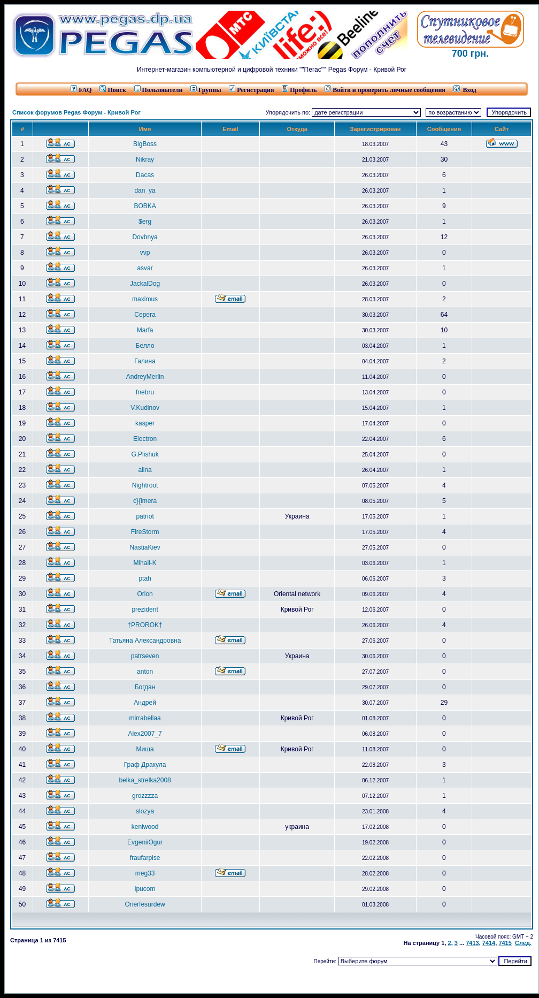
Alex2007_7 (144, 733)
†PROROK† (144, 625)
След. (523, 943)
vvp (145, 252)
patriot (144, 516)
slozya (145, 811)
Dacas (145, 175)
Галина (145, 361)
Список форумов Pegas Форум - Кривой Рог (76, 112)
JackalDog (145, 283)
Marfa (145, 330)
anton (145, 671)
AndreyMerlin (145, 376)
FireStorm (145, 532)
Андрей (145, 702)
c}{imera (145, 501)
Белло (145, 345)
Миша (145, 749)
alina (144, 470)
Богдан (145, 687)
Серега (144, 314)
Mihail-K (144, 563)
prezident (145, 609)
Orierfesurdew (145, 904)
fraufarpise (145, 858)
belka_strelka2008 (145, 780)
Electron (145, 439)
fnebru (145, 392)
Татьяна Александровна (145, 640)
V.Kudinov (144, 408)
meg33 (145, 873)
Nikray (145, 159)
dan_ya (144, 190)
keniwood (145, 827)
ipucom (145, 889)
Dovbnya (144, 237)
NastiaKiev (144, 547)
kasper (145, 423)
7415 (504, 943)
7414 (488, 943)
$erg (144, 221)
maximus (145, 299)
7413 (472, 943)
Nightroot (145, 485)
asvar (144, 268)
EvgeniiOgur (145, 842)
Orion (144, 594)
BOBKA (145, 206)
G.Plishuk (144, 454)
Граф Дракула (145, 764)
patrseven (145, 656)
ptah (144, 578)
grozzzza (145, 795)
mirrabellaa (144, 718)
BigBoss (145, 144)
